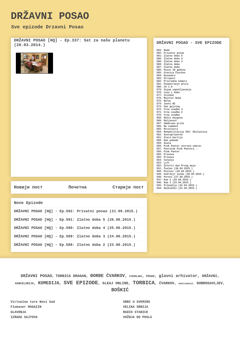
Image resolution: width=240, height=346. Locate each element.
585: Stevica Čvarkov (171, 72)
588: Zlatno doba (168, 64)
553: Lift (163, 163)
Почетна (77, 187)
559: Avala (164, 143)
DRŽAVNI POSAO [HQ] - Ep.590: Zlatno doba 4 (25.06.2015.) (75, 228)
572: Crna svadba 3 (170, 109)
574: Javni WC (166, 103)
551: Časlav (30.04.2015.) (175, 168)
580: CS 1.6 (165, 86)
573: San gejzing (168, 106)
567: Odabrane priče (170, 123)
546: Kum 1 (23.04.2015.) (174, 182)
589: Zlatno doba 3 (170, 61)
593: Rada (163, 50)
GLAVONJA (18, 312)
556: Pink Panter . (170, 151)
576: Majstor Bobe (169, 98)
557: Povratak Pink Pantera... (178, 148)
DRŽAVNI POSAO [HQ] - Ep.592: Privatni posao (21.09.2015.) (76, 211)
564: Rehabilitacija (170, 132)
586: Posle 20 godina (171, 70)
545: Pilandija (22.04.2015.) (177, 185)
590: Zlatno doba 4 (170, 58)
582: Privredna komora (172, 81)
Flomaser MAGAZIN (26, 307)
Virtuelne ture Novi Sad (33, 302)
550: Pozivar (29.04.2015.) (175, 171)
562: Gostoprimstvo (170, 134)
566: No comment (167, 126)
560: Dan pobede (167, 140)
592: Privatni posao (170, 53)
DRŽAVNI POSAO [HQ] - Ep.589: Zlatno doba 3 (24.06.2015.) (75, 236)
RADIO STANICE (135, 312)
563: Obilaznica (196, 132)
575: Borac (164, 101)
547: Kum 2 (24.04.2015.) (174, 179)
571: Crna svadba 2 (170, 112)
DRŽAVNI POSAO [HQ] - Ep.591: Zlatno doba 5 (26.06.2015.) (75, 220)
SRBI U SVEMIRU (136, 302)
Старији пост (128, 187)
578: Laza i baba (168, 92)
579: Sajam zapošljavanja (174, 89)
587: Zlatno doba (168, 67)
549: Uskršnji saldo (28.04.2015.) (180, 174)
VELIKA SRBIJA (135, 307)
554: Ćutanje (165, 160)
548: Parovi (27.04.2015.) (175, 177)
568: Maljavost (167, 120)
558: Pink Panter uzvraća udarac (179, 146)
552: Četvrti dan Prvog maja (176, 165)
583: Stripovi (166, 78)
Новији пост (28, 187)
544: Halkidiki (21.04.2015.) (177, 188)
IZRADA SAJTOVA (24, 317)
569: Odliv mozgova (170, 117)
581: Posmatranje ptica (172, 84)
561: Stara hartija (170, 137)
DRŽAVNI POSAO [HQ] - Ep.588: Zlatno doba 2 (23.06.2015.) (75, 245)
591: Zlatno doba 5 (170, 56)
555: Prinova (165, 154)
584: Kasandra (166, 75)
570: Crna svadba (168, 115)
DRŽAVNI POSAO (50, 16)
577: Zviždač (165, 95)
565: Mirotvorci (167, 129)
